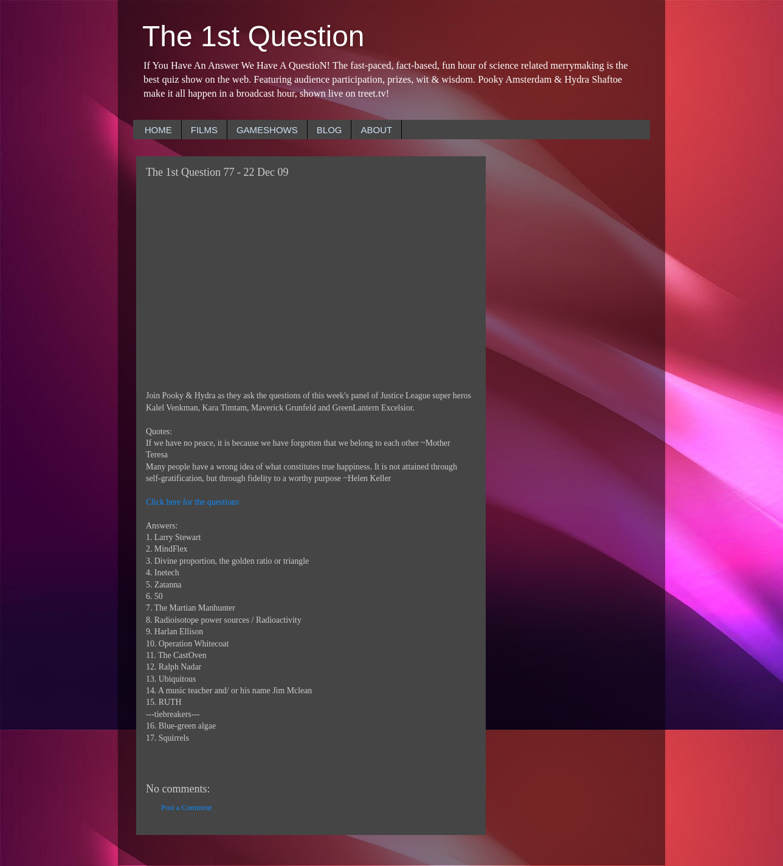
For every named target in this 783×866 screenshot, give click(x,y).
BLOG (329, 130)
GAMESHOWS (267, 130)
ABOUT (376, 130)
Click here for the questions (192, 502)
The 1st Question (253, 36)
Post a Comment (186, 807)
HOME (158, 130)
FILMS (204, 130)
